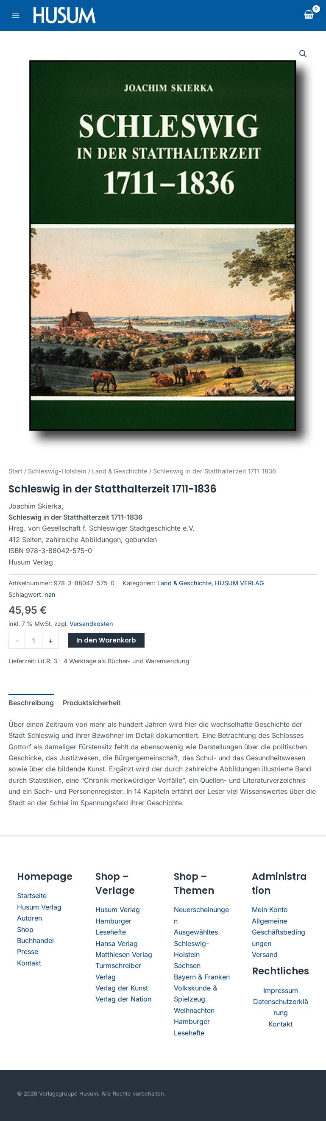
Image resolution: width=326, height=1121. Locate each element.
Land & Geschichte (120, 471)
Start (15, 471)
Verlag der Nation (123, 999)
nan (50, 594)
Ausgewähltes (196, 932)
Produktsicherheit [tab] (92, 702)
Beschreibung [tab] (31, 702)
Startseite (32, 895)
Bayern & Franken (202, 977)
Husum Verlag (39, 907)
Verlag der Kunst (121, 988)
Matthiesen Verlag (123, 954)
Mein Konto (270, 909)
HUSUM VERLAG (239, 583)
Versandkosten (91, 623)
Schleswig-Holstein (57, 471)
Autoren (29, 918)
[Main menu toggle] (16, 15)
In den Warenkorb (106, 640)
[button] (303, 53)
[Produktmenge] (33, 641)
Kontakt (29, 963)
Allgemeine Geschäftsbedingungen (278, 932)
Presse (27, 951)
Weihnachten (194, 1010)
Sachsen (187, 965)
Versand (265, 954)
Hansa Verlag (116, 943)
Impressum (280, 990)
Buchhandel (35, 940)
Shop (25, 929)
